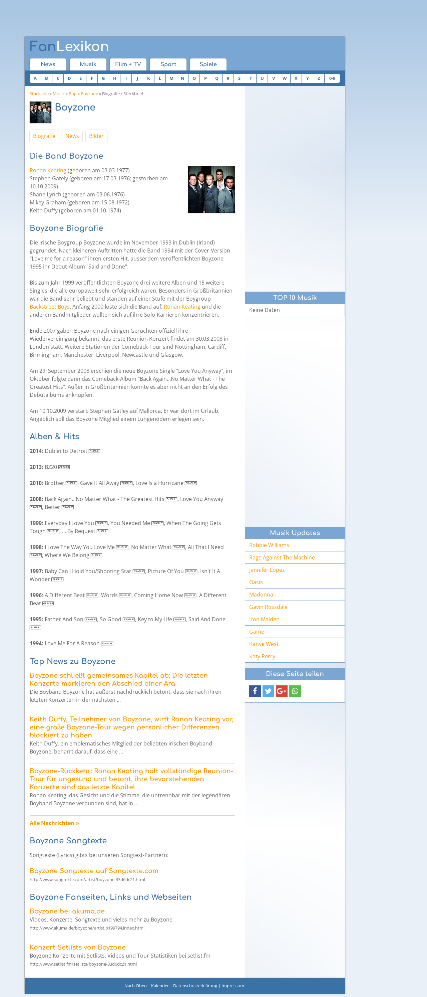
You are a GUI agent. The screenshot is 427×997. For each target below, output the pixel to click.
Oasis (256, 582)
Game (256, 631)
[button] (255, 691)
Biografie (44, 136)
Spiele (208, 64)
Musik (88, 64)
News (48, 64)
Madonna (261, 594)
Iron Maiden (264, 619)
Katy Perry (262, 656)
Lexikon (69, 46)
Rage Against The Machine (282, 557)
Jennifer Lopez (267, 569)
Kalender (160, 986)
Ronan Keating (48, 170)
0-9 (332, 78)
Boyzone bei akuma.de (67, 911)
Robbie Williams (269, 545)
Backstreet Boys (50, 306)
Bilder (96, 136)
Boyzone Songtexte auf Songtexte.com (94, 870)
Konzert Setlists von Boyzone (78, 947)
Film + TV (128, 64)
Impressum (233, 986)
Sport (168, 64)
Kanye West (264, 644)
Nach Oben (135, 986)
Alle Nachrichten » (54, 823)
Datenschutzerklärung (195, 986)
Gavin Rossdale (268, 607)
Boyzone (89, 94)
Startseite (39, 94)
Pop (73, 94)
